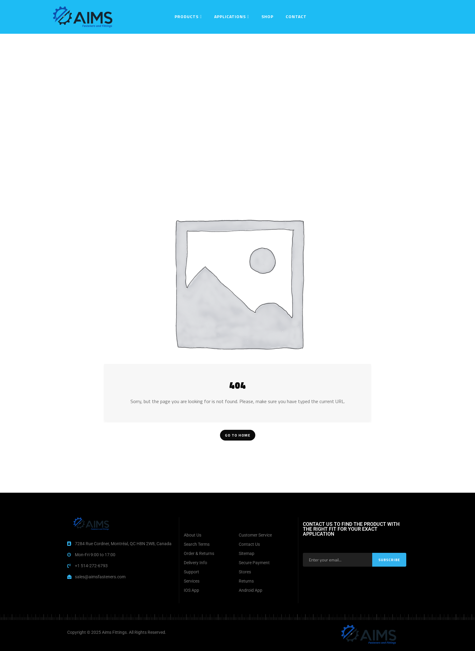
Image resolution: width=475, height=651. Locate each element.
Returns (246, 581)
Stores (245, 571)
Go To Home (237, 435)
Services (191, 581)
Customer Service (255, 535)
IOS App (191, 590)
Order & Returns (199, 553)
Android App (250, 590)
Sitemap (246, 553)
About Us (192, 535)
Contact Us (249, 544)
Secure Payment (254, 562)
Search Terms (197, 544)
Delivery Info (195, 562)
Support (191, 571)
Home (197, 41)
